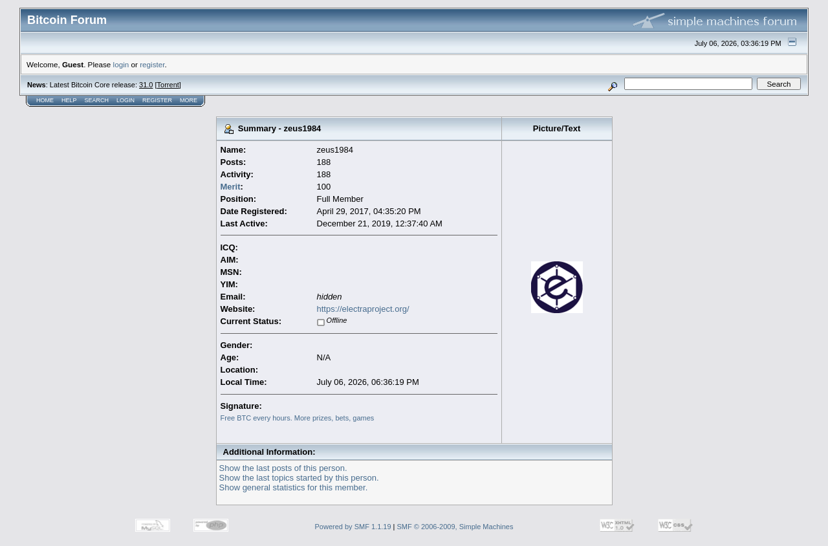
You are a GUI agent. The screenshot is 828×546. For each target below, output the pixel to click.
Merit (231, 186)
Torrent (168, 85)
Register (157, 100)
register (152, 64)
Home (45, 100)
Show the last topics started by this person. (299, 478)
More (188, 100)
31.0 (146, 85)
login (121, 64)
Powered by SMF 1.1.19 (353, 526)
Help (69, 100)
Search (97, 100)
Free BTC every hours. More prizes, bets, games (298, 418)
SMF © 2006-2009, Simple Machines (455, 526)
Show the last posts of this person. (283, 468)
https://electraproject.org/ (363, 309)
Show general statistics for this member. (293, 487)
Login (125, 100)
